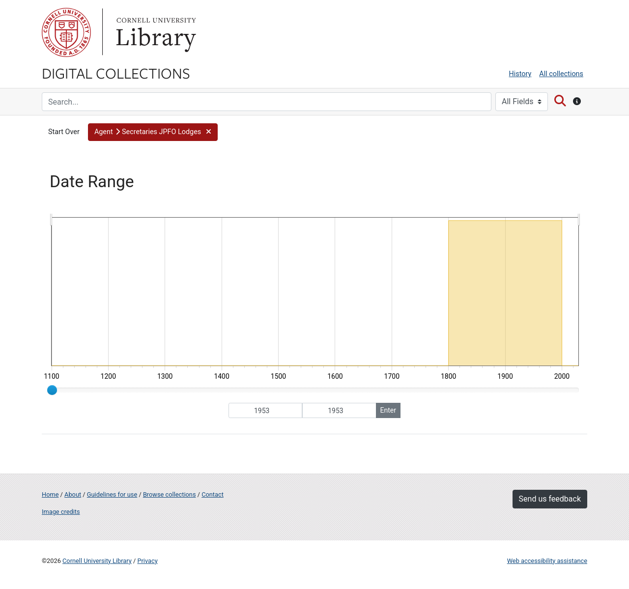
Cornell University (66, 32)
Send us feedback (550, 499)
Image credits (61, 511)
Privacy (147, 560)
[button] (153, 132)
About (72, 494)
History (520, 74)
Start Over (64, 132)
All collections (561, 74)
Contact (212, 494)
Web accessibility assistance (547, 560)
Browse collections (169, 494)
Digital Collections (116, 73)
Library (154, 32)
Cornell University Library (97, 560)
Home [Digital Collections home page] (50, 494)
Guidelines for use (112, 494)
